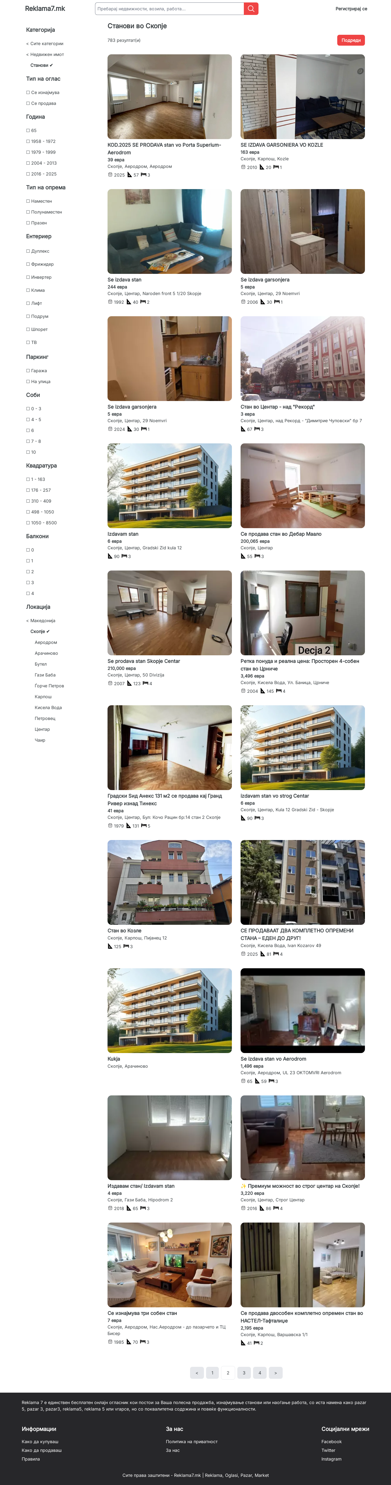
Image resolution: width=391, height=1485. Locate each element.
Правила (31, 1459)
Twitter (328, 1450)
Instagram (331, 1459)
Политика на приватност (191, 1441)
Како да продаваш (42, 1450)
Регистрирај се (351, 8)
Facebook (331, 1441)
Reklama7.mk (45, 8)
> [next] (275, 1373)
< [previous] (196, 1373)
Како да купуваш (40, 1441)
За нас (173, 1450)
